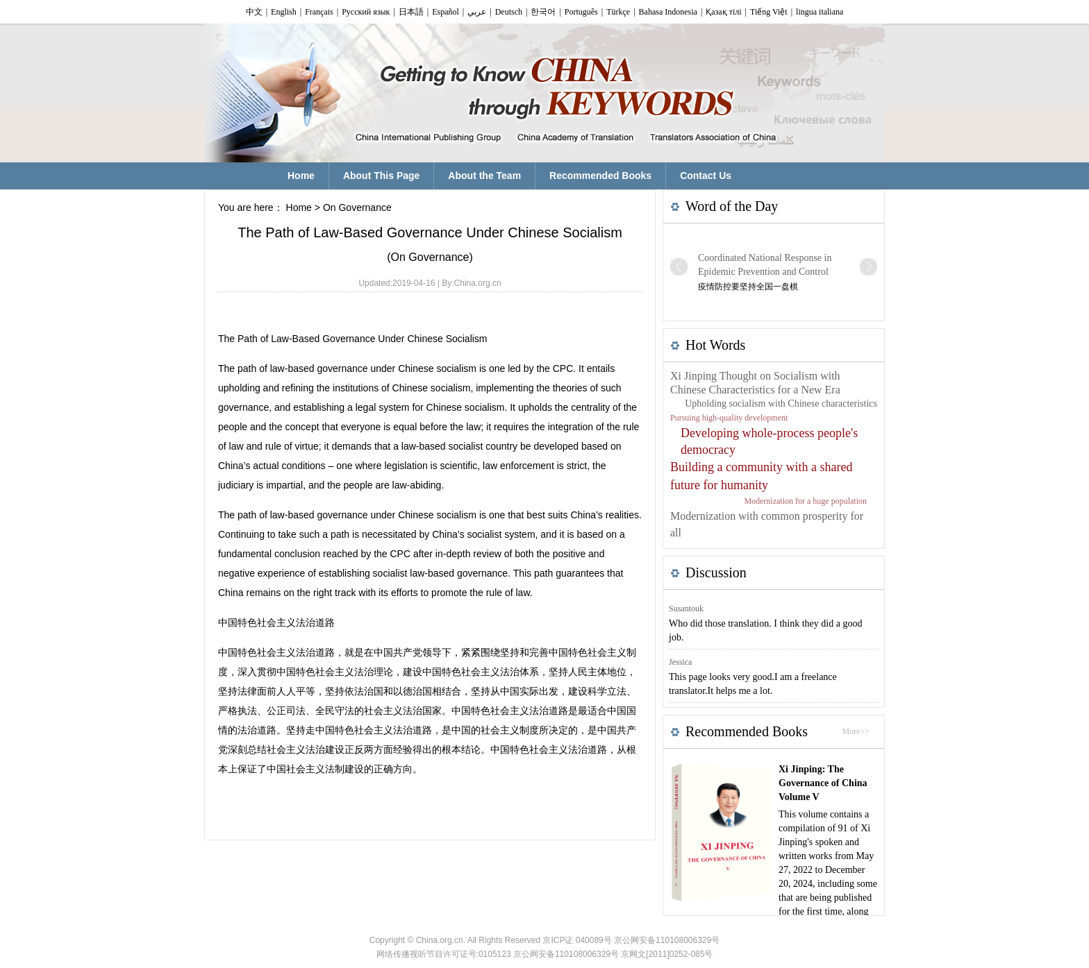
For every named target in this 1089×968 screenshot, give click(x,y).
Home (299, 207)
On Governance (357, 207)
